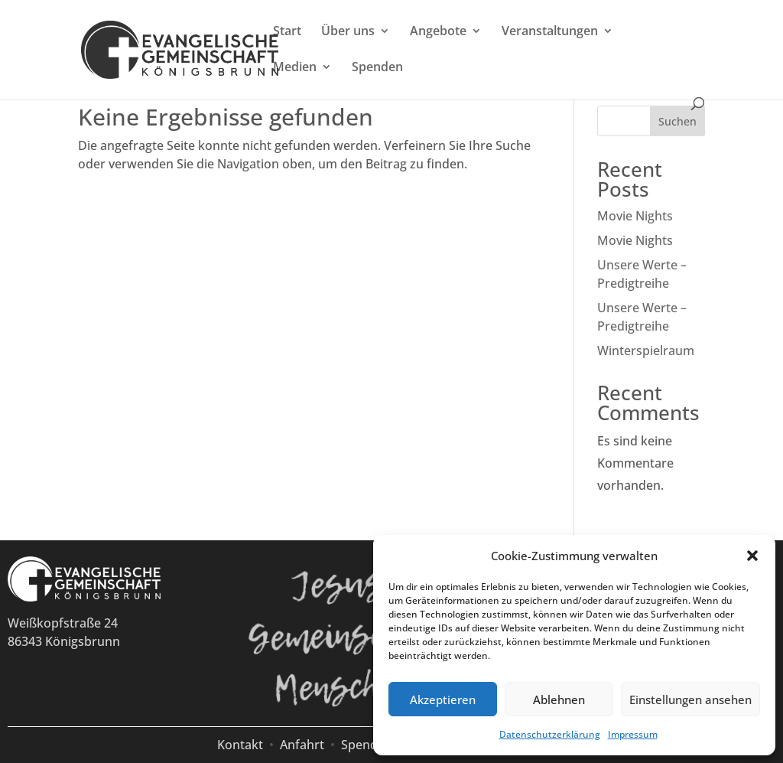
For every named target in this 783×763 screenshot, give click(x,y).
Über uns (348, 32)
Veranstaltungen (550, 32)
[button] (752, 555)
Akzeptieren (443, 699)
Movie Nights (635, 215)
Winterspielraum (645, 350)
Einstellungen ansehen (690, 699)
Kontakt (240, 744)
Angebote (438, 32)
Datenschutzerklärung (549, 734)
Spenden (377, 68)
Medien (295, 68)
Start (287, 32)
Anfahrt (302, 744)
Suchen (677, 121)
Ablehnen (559, 699)
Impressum (633, 734)
